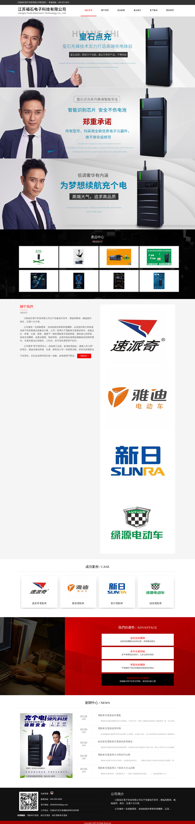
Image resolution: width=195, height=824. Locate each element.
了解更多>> (84, 356)
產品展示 (137, 10)
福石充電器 (45, 814)
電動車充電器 (33, 814)
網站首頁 (88, 10)
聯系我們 (170, 10)
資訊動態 (121, 10)
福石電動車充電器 (59, 814)
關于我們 (105, 10)
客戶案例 (153, 10)
